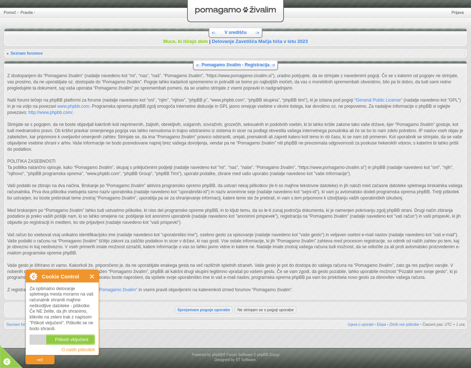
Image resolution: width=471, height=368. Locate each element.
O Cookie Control (33, 276)
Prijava (457, 12)
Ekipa (381, 325)
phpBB (217, 355)
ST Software (246, 360)
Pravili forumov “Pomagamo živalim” (102, 289)
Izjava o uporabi (361, 325)
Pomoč (10, 12)
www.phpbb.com (73, 106)
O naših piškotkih (78, 349)
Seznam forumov (27, 53)
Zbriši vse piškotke (404, 325)
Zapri (92, 276)
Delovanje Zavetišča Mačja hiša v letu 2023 (260, 41)
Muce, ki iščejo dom (185, 41)
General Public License (378, 100)
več (40, 359)
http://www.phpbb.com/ (50, 112)
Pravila (26, 12)
